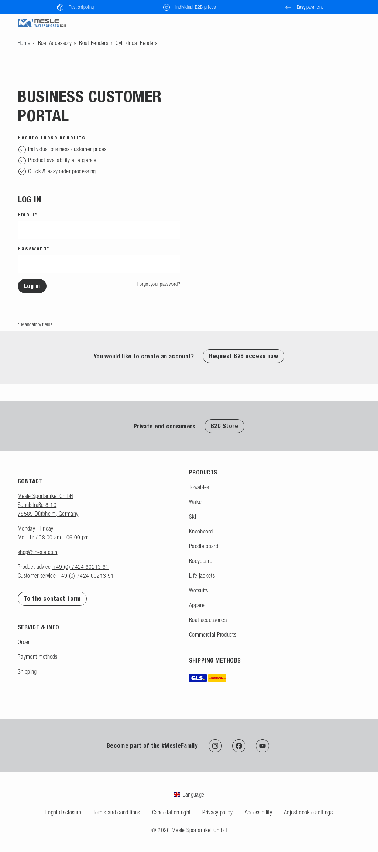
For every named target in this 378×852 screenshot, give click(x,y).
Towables (199, 487)
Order (24, 642)
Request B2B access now (243, 355)
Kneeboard (201, 531)
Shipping (27, 671)
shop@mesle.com (37, 552)
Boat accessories (208, 619)
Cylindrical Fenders (136, 42)
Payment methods (38, 656)
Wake (195, 501)
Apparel (197, 605)
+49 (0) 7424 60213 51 (85, 575)
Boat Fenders (93, 42)
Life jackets (202, 575)
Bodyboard (200, 560)
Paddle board (203, 546)
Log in (32, 285)
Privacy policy (217, 812)
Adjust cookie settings (308, 812)
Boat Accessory (55, 42)
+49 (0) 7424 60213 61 (80, 566)
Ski (192, 516)
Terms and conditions (116, 812)
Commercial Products (212, 634)
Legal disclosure (63, 812)
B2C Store (224, 426)
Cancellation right (171, 812)
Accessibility (258, 812)
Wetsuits (198, 590)
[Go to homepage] (24, 42)
